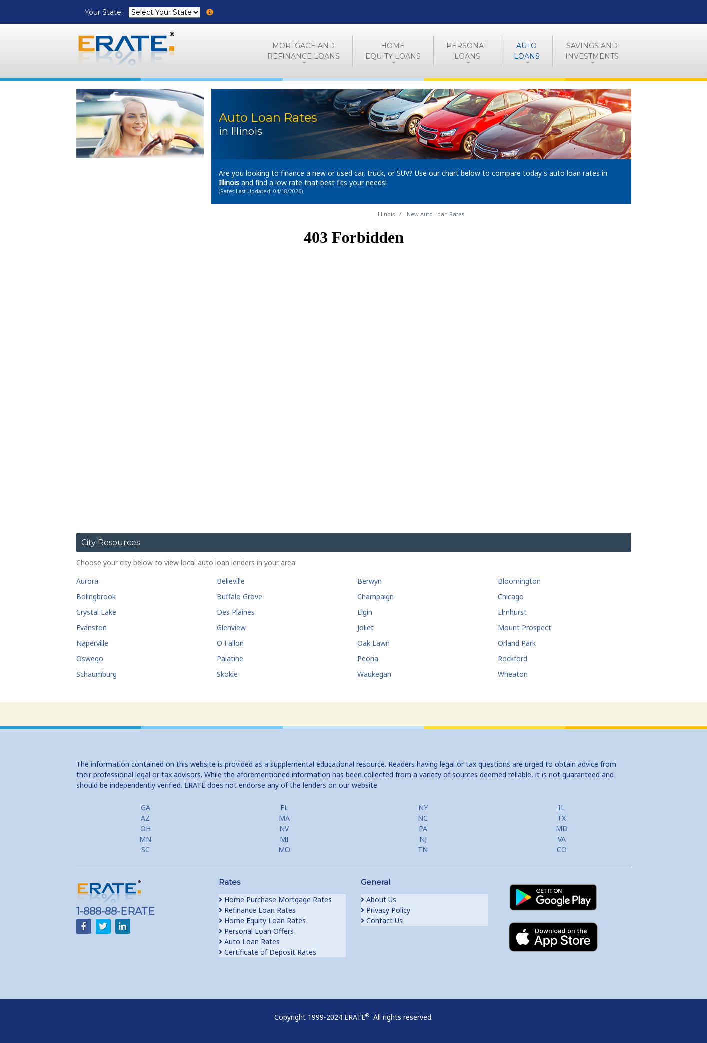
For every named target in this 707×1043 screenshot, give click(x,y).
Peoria (367, 658)
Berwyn (369, 581)
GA (145, 807)
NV (284, 828)
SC (145, 849)
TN (423, 849)
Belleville (231, 581)
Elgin (364, 612)
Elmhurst (512, 612)
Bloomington (519, 581)
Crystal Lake (96, 612)
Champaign (375, 596)
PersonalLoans (467, 51)
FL (284, 807)
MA (284, 818)
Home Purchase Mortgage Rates (275, 899)
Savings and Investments (592, 51)
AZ (145, 818)
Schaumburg (96, 674)
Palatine (230, 658)
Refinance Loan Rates (257, 910)
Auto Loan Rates (249, 941)
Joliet (365, 627)
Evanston (91, 627)
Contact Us (382, 920)
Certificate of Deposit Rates (267, 952)
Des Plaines (236, 612)
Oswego (89, 658)
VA (562, 839)
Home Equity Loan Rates (262, 920)
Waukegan (374, 674)
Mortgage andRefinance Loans (303, 51)
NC (423, 818)
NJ (423, 839)
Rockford (512, 658)
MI (284, 839)
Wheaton (513, 674)
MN (145, 839)
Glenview (231, 627)
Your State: (105, 12)
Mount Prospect (524, 627)
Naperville (92, 643)
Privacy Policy (385, 910)
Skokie (227, 674)
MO (284, 849)
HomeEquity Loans (393, 51)
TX (561, 818)
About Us (378, 899)
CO (562, 849)
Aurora (87, 581)
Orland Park (517, 643)
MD (562, 828)
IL (561, 807)
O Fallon (230, 643)
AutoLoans (527, 51)
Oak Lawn (373, 643)
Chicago (511, 596)
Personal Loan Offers (256, 931)
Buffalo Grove (239, 596)
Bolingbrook (96, 596)
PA (423, 828)
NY (423, 807)
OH (145, 828)
